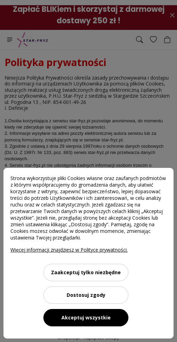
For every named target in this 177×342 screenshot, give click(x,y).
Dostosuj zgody (86, 295)
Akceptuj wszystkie (86, 317)
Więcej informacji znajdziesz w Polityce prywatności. (69, 249)
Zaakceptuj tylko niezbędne (86, 272)
